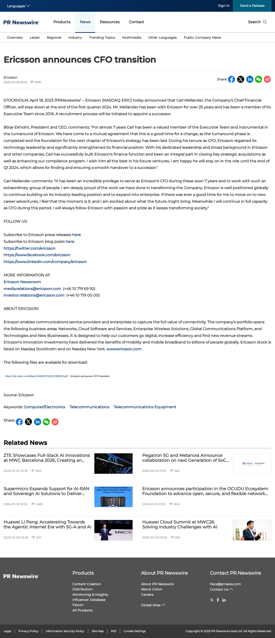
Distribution (82, 589)
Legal (7, 631)
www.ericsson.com (123, 349)
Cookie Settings (135, 631)
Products (62, 22)
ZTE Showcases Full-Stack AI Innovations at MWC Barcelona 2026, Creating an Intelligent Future (47, 458)
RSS (113, 631)
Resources (110, 22)
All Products (82, 610)
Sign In (223, 6)
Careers (147, 594)
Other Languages (162, 37)
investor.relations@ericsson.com (34, 295)
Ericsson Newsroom (22, 282)
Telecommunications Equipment (145, 407)
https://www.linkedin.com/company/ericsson (45, 262)
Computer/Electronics (44, 407)
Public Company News (202, 37)
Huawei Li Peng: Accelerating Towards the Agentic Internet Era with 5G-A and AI (47, 525)
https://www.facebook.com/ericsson (37, 255)
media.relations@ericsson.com (32, 289)
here (76, 235)
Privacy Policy (28, 631)
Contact (136, 22)
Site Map (98, 631)
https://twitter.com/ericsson (29, 248)
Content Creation (86, 584)
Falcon (77, 605)
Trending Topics (102, 37)
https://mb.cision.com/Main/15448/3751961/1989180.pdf (36, 376)
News (85, 22)
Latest (35, 37)
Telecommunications (89, 407)
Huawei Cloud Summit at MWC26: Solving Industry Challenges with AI (179, 525)
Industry (75, 37)
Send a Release (252, 6)
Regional (54, 37)
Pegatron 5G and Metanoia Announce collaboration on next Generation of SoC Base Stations (184, 458)
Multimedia (131, 37)
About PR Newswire (164, 573)
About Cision (151, 589)
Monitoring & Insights (90, 594)
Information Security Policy (65, 631)
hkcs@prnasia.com (225, 584)
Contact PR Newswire (235, 573)
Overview (15, 37)
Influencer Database (88, 600)
